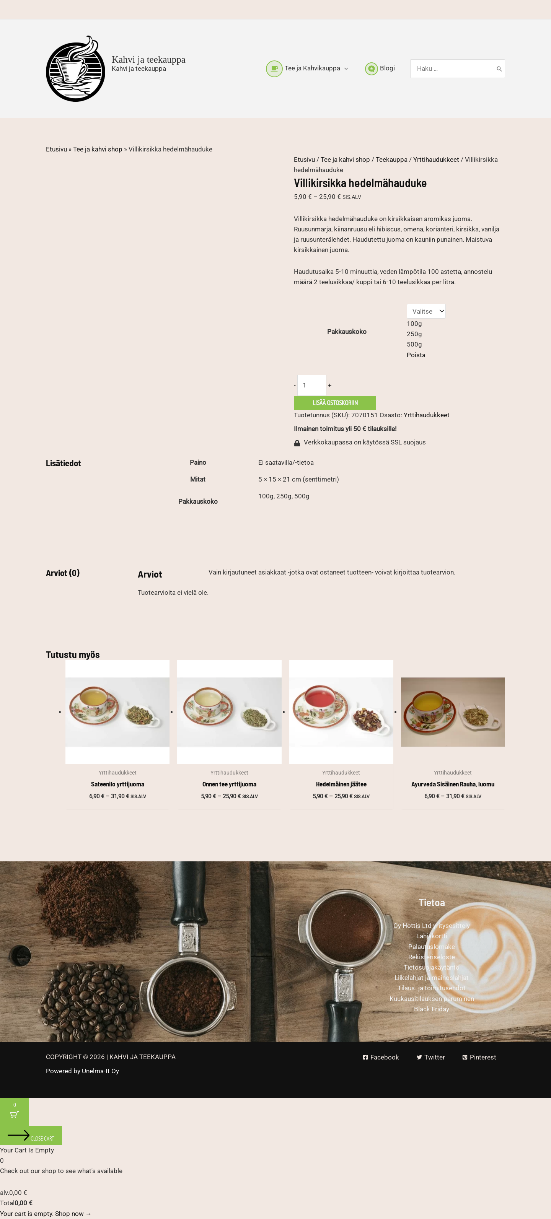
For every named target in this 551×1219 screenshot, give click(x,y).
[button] (344, 68)
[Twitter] (431, 1057)
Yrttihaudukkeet (436, 159)
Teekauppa (392, 159)
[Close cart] (31, 1135)
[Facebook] (381, 1057)
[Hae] (499, 69)
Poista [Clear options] (416, 355)
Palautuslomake (431, 946)
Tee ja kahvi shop (97, 149)
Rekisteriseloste (431, 957)
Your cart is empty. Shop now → (46, 1213)
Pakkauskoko (347, 331)
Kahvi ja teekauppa (149, 59)
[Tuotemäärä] (311, 385)
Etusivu (56, 149)
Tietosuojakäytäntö (432, 967)
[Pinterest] (479, 1057)
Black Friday (431, 1009)
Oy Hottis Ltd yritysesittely (431, 925)
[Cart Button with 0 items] (14, 1112)
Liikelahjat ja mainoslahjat (432, 977)
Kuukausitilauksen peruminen (432, 999)
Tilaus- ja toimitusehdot (432, 988)
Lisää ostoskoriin (335, 403)
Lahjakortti (431, 936)
